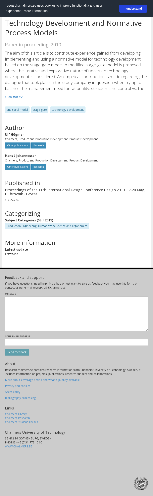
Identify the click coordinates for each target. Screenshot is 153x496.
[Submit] (17, 352)
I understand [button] (133, 8)
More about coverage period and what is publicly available (42, 380)
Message (10, 293)
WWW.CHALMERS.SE (18, 446)
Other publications (17, 145)
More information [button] (36, 11)
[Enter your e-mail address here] (76, 342)
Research (38, 145)
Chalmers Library (16, 414)
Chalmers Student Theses (21, 422)
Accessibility (12, 392)
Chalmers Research (17, 418)
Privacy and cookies (17, 386)
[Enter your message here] (76, 313)
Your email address (17, 336)
